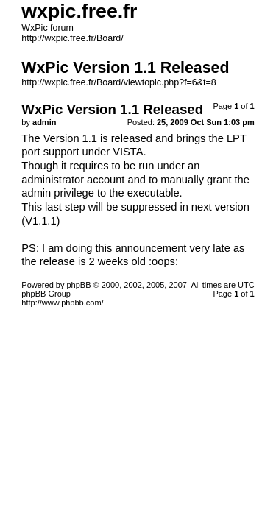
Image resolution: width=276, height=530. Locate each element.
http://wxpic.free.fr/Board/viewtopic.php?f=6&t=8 (118, 82)
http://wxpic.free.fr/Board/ (72, 38)
